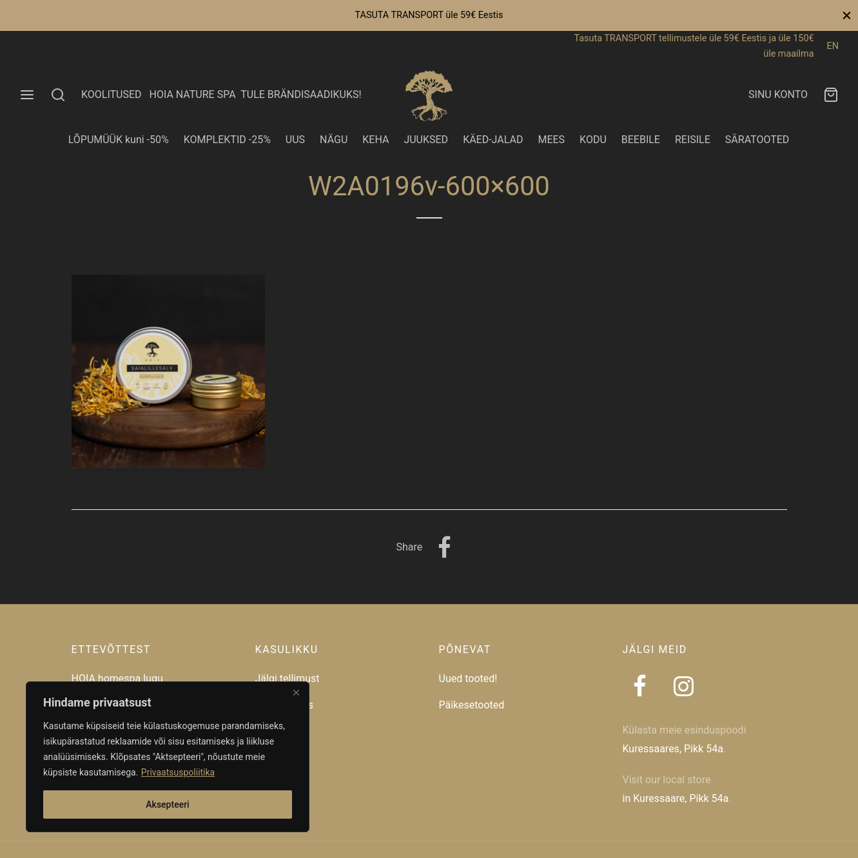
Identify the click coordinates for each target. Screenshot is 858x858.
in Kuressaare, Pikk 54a (676, 798)
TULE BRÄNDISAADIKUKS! (300, 94)
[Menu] (27, 94)
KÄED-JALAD (493, 139)
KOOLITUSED (111, 94)
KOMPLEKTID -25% (227, 139)
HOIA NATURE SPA (192, 94)
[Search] (58, 94)
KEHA (375, 139)
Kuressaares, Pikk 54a (673, 749)
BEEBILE (640, 139)
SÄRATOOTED (757, 139)
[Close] (296, 692)
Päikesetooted (472, 705)
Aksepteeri (167, 804)
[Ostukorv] (831, 94)
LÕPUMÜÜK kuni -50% (118, 139)
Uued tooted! (468, 678)
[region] (167, 756)
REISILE (692, 139)
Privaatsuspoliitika (178, 772)
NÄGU (333, 139)
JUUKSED (426, 139)
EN (833, 46)
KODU (593, 139)
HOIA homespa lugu (117, 678)
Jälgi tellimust (287, 678)
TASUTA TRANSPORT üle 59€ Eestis (429, 15)
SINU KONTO (778, 94)
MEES (551, 139)
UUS (295, 139)
